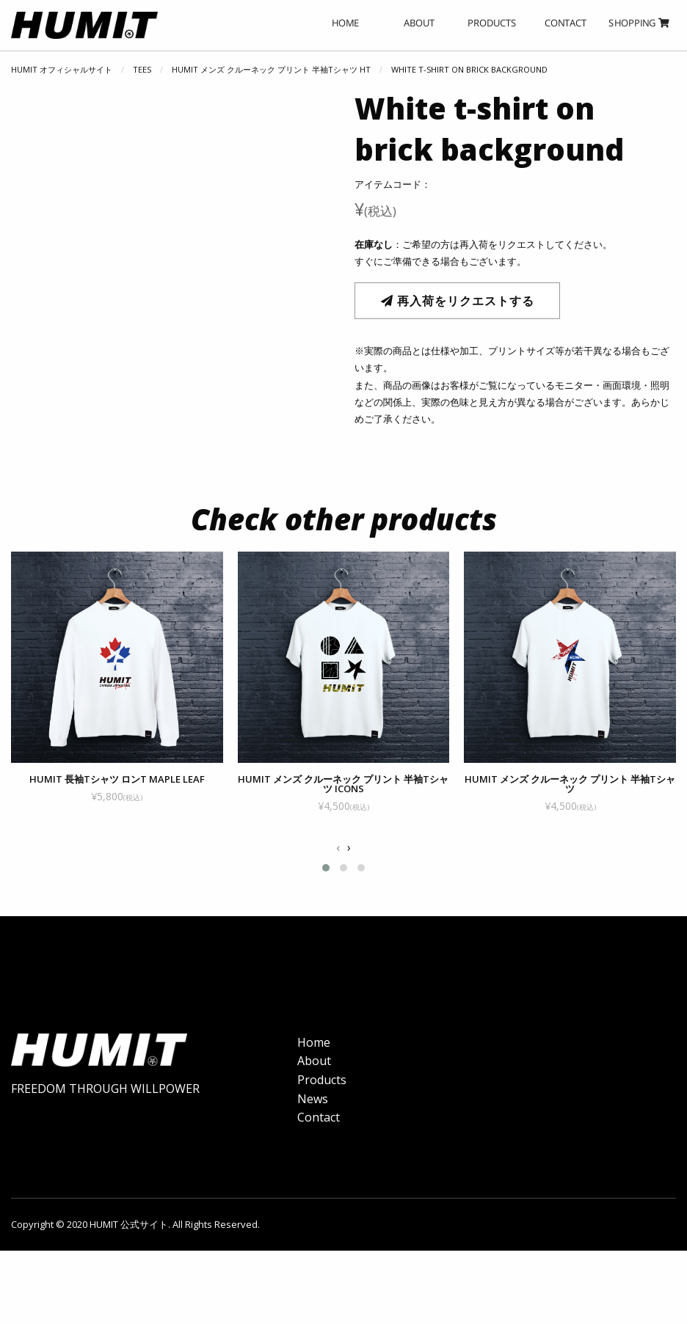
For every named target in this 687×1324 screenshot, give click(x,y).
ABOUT (419, 22)
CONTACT (565, 22)
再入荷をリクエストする (457, 301)
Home (313, 1064)
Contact (318, 1139)
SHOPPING (638, 22)
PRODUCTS (492, 22)
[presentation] (338, 869)
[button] (326, 889)
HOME (345, 22)
